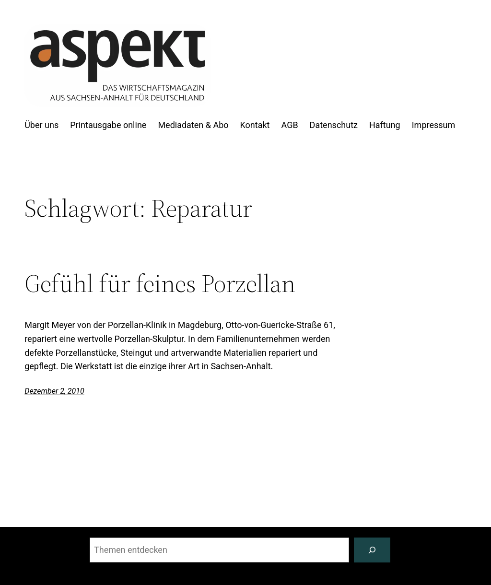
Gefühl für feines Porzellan (159, 283)
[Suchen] (372, 550)
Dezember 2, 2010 (54, 391)
